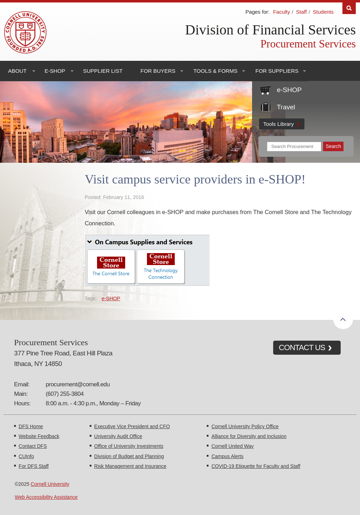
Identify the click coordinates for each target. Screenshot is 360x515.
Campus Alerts (227, 456)
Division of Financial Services (270, 30)
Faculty (281, 12)
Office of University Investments (128, 446)
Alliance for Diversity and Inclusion (248, 436)
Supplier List (102, 71)
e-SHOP (55, 71)
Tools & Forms (215, 71)
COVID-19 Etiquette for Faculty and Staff (255, 466)
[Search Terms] (294, 146)
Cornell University (50, 484)
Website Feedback (39, 436)
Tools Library (278, 124)
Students (323, 12)
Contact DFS (33, 446)
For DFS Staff (34, 466)
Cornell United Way (232, 446)
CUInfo (26, 456)
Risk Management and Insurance (130, 466)
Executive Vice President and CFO (132, 426)
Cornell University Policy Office (244, 426)
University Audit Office (118, 436)
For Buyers (158, 71)
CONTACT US (302, 347)
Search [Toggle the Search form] (349, 8)
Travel (286, 107)
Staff (301, 12)
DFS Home (31, 426)
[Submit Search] (333, 146)
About (17, 71)
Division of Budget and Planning (129, 456)
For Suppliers (277, 71)
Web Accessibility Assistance (46, 497)
